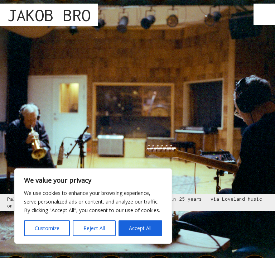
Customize (47, 228)
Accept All (140, 228)
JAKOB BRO (49, 15)
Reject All (94, 228)
